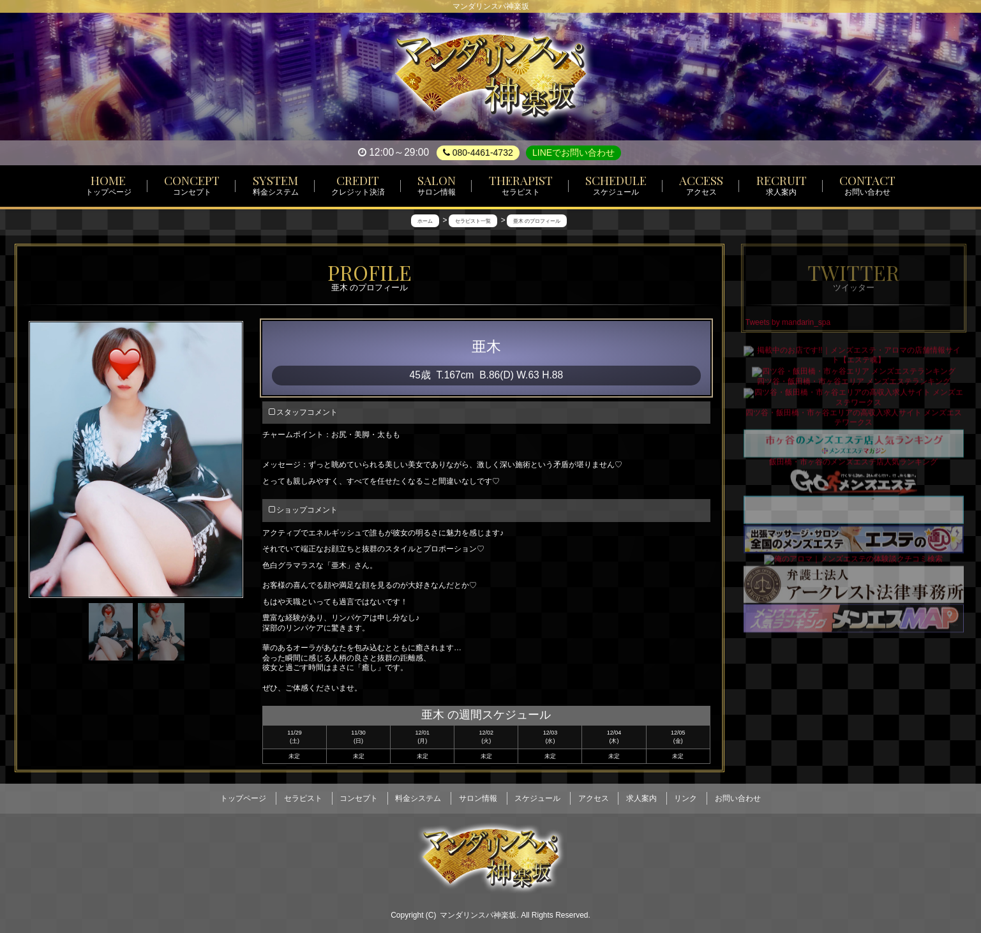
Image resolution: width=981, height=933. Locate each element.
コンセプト (359, 794)
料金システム (418, 794)
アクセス (593, 794)
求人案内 (641, 794)
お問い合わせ (738, 794)
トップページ (243, 794)
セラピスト (303, 794)
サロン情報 (478, 794)
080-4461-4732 (478, 152)
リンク (685, 794)
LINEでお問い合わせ (573, 152)
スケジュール (537, 794)
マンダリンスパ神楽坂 (478, 908)
